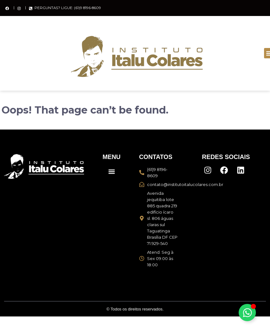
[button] (111, 171)
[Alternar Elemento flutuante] (247, 312)
